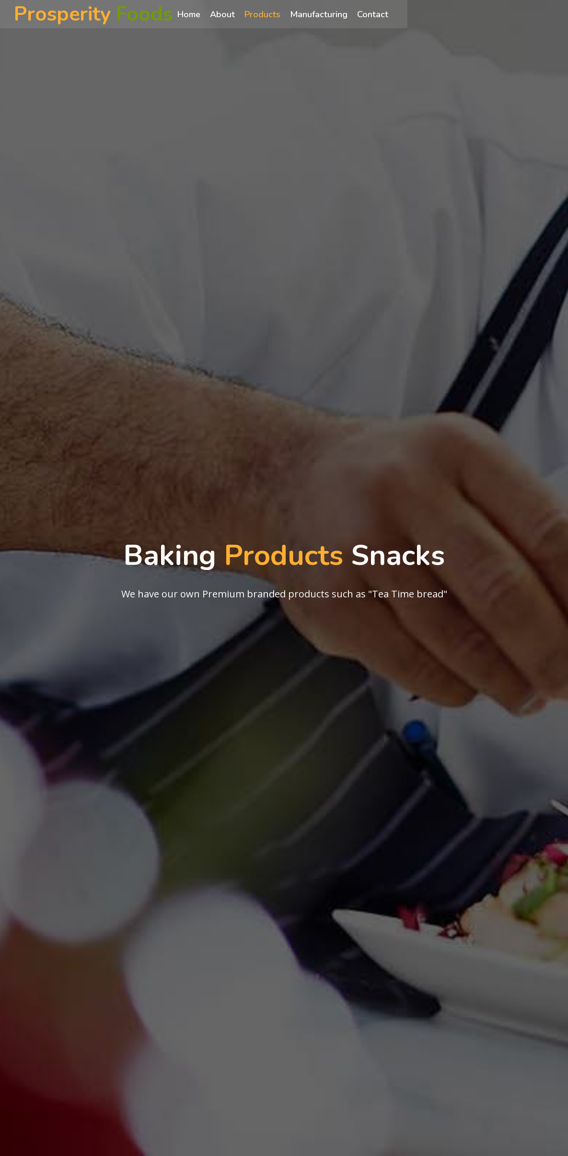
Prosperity (100, 14)
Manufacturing (331, 15)
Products (275, 15)
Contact (385, 15)
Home (201, 15)
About (235, 15)
